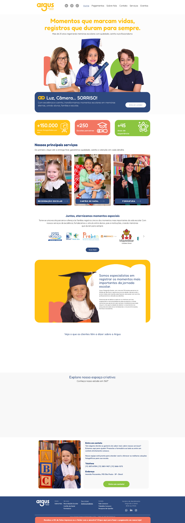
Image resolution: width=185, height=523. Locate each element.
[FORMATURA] (132, 201)
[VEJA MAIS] (92, 250)
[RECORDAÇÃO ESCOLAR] (53, 201)
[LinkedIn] (66, 5)
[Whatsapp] (77, 5)
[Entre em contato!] (135, 104)
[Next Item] (143, 236)
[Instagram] (72, 5)
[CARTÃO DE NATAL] (92, 201)
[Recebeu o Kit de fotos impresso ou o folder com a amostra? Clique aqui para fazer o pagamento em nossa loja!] (93, 520)
